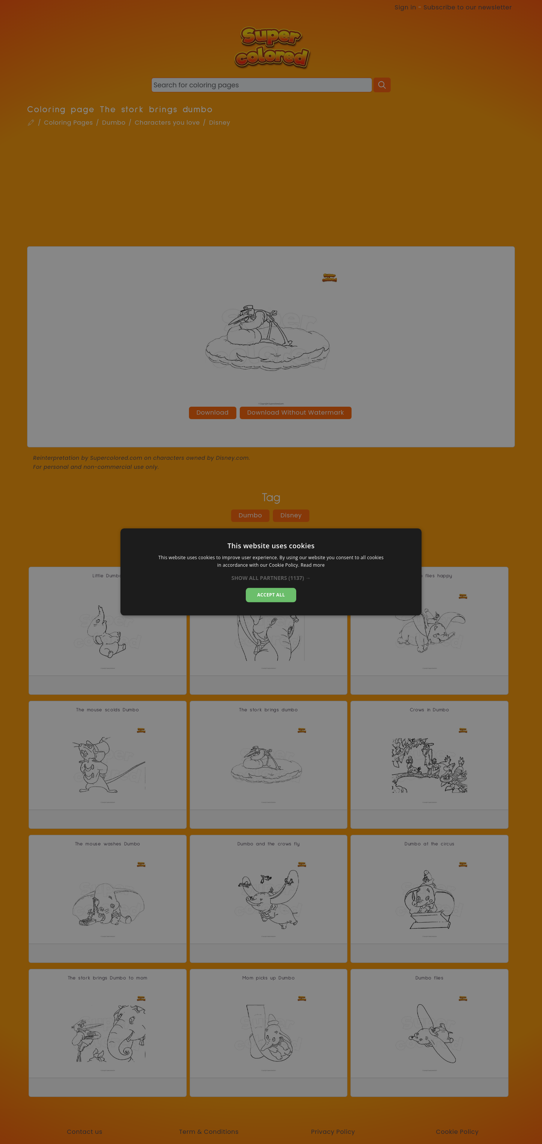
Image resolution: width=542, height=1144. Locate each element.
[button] (271, 578)
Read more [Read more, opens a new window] (313, 565)
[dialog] (271, 571)
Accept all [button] (271, 595)
